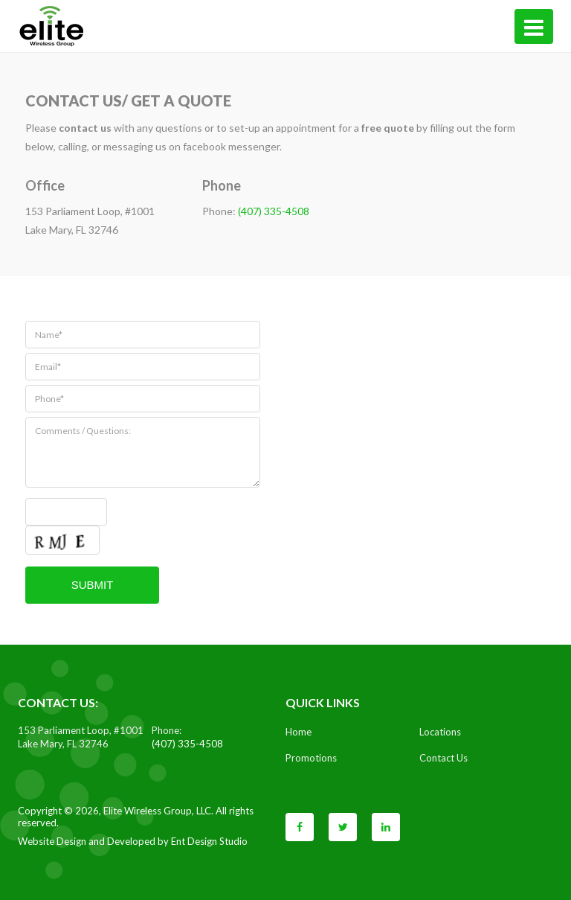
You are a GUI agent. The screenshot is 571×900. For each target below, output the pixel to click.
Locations (440, 732)
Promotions (311, 758)
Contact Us (443, 758)
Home (299, 732)
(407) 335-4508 (273, 211)
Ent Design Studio (209, 841)
